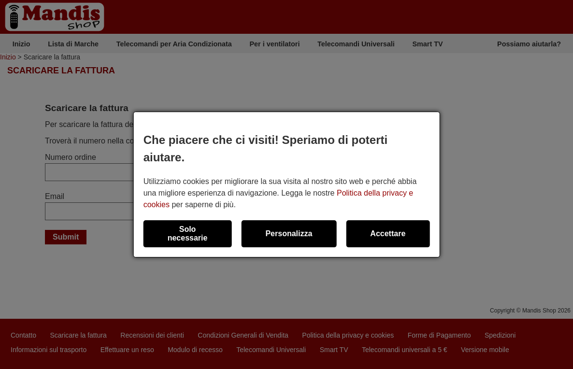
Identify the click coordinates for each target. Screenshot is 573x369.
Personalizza (288, 233)
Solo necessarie (188, 233)
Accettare (387, 233)
